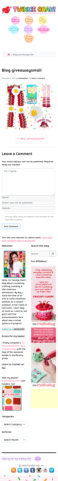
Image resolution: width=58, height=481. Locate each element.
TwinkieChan (23, 78)
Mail (51, 470)
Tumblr (32, 470)
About (28, 29)
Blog (42, 20)
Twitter (19, 470)
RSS (13, 470)
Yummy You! (29, 38)
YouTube (45, 470)
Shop (29, 20)
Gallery (14, 29)
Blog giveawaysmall (32, 138)
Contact (43, 29)
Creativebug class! (11, 381)
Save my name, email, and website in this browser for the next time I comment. (29, 218)
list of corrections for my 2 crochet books (13, 345)
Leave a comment (38, 78)
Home (15, 20)
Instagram (39, 470)
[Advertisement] (44, 398)
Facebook (26, 470)
